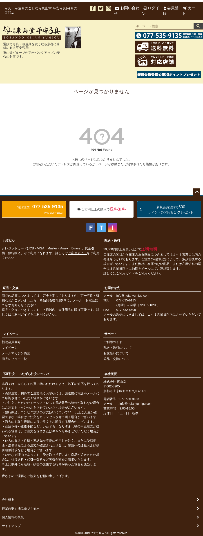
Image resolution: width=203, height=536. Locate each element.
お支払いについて (116, 353)
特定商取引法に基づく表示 (21, 508)
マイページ (10, 334)
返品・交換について (117, 359)
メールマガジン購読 (16, 353)
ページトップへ (196, 192)
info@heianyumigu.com (132, 295)
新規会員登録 (11, 342)
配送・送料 (112, 240)
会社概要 (110, 374)
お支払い (9, 240)
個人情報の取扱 (13, 517)
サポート (110, 334)
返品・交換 (10, 288)
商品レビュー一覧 (14, 359)
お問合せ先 (112, 288)
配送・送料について (117, 347)
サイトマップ (11, 526)
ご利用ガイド (77, 253)
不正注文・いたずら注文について (26, 374)
